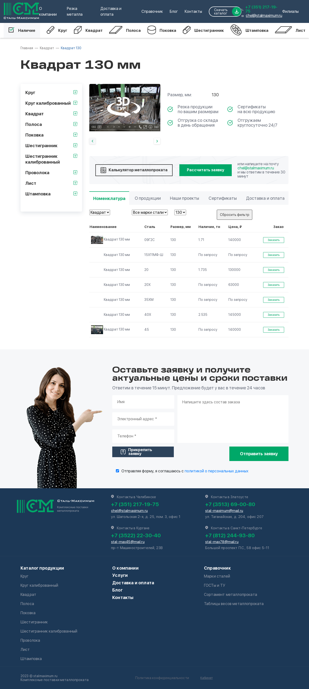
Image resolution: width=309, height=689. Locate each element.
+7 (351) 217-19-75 (261, 9)
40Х (147, 315)
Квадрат (88, 30)
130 (173, 240)
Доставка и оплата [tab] (265, 198)
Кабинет (206, 678)
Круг (57, 30)
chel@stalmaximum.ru (264, 15)
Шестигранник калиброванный (49, 631)
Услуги (120, 575)
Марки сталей (217, 576)
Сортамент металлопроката (230, 594)
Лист (290, 30)
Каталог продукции (42, 568)
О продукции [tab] (148, 198)
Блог (174, 11)
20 (146, 270)
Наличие (21, 30)
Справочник (152, 11)
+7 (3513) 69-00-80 (230, 504)
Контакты (193, 11)
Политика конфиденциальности (162, 678)
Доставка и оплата (133, 582)
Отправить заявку (259, 453)
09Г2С (149, 240)
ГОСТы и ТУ (214, 585)
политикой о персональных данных (216, 471)
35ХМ (149, 300)
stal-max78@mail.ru (222, 542)
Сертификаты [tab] (223, 198)
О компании (125, 568)
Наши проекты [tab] (184, 198)
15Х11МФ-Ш (153, 255)
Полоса (125, 30)
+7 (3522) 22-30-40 (136, 535)
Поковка (161, 30)
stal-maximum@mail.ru (224, 511)
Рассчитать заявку (205, 170)
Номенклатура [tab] (109, 198)
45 (146, 329)
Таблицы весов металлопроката (234, 603)
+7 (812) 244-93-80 (230, 535)
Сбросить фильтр (234, 215)
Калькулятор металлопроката (134, 170)
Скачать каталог (227, 11)
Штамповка (249, 30)
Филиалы (290, 11)
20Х (147, 285)
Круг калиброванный (39, 585)
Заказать (274, 240)
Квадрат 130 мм (110, 239)
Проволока (30, 640)
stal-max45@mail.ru (128, 542)
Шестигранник (203, 30)
